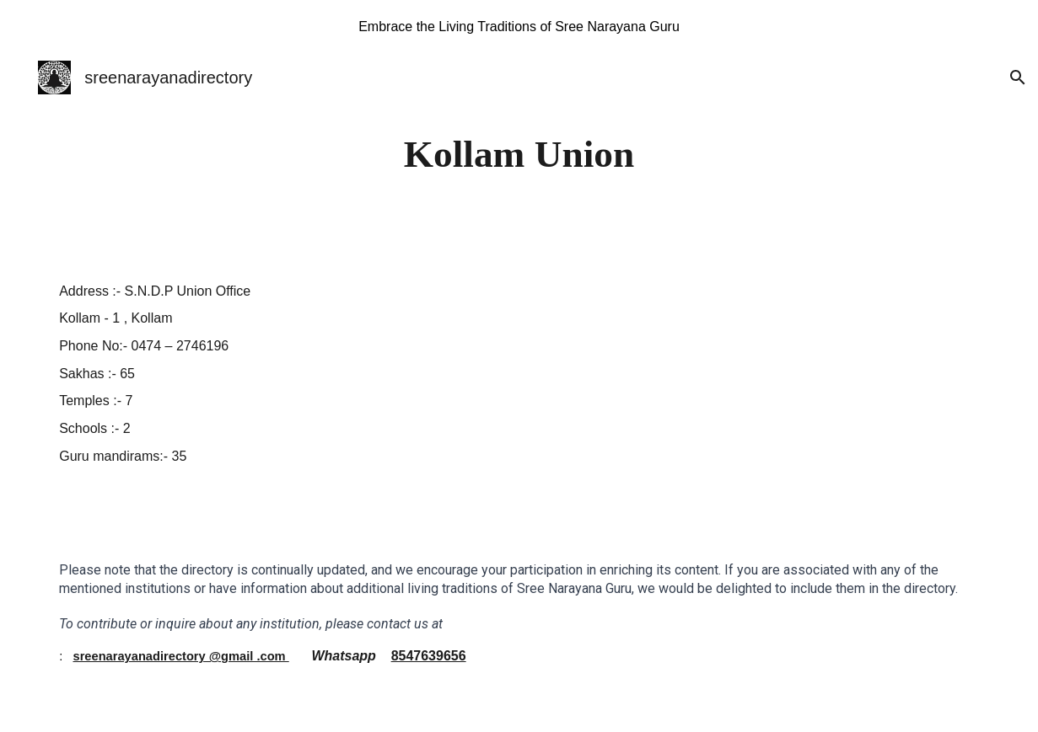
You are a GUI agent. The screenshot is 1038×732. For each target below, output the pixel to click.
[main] (519, 154)
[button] (1018, 77)
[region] (519, 27)
